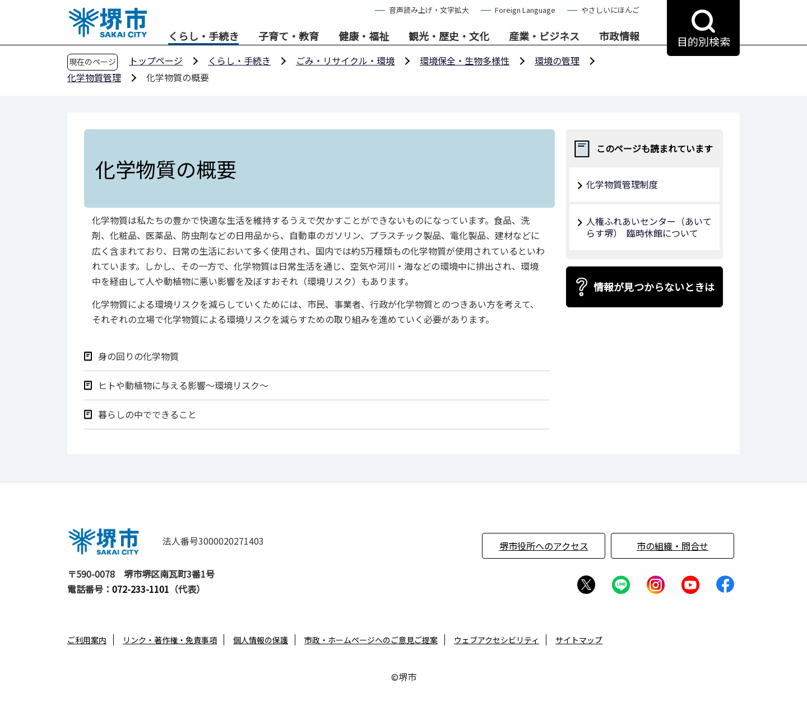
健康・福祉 (363, 36)
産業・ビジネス (544, 36)
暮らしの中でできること (147, 414)
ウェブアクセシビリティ (496, 639)
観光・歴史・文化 (449, 36)
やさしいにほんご (610, 9)
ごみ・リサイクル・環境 (345, 60)
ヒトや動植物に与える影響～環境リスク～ (183, 385)
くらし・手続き (203, 36)
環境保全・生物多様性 (464, 60)
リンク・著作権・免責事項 (170, 639)
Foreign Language (525, 9)
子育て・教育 (288, 36)
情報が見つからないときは (654, 286)
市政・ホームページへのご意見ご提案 (371, 639)
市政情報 (619, 36)
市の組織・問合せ (672, 546)
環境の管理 (557, 60)
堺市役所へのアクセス (543, 546)
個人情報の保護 (260, 639)
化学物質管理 (94, 77)
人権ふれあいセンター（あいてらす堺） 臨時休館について (649, 227)
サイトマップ (578, 639)
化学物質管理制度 (622, 184)
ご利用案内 (86, 639)
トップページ (156, 60)
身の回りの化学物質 (138, 356)
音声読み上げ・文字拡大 (429, 9)
